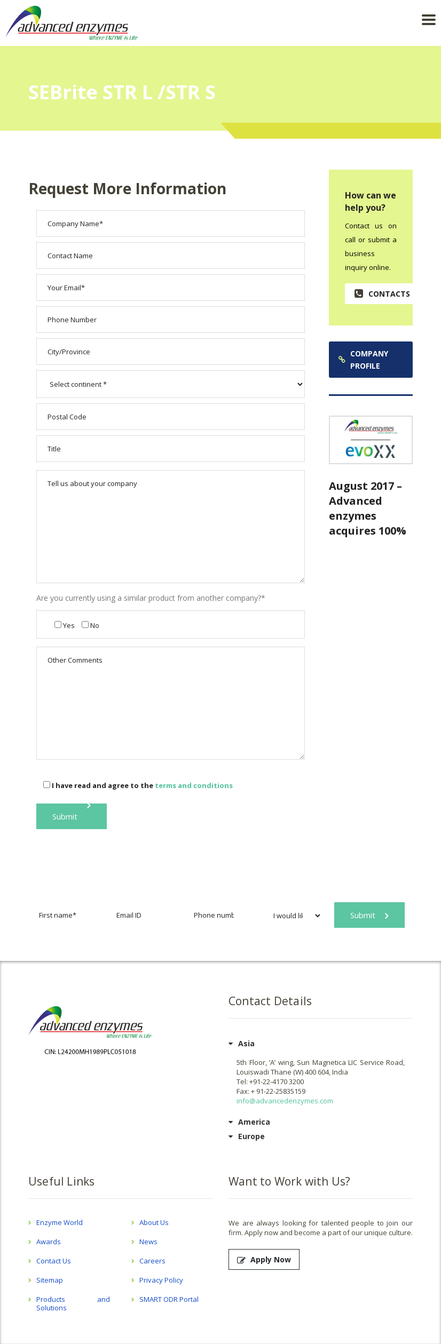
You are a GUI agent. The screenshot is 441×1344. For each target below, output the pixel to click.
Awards (48, 1241)
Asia (246, 1043)
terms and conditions (194, 785)
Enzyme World (59, 1222)
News (148, 1241)
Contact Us (53, 1260)
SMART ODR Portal (169, 1299)
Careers (152, 1260)
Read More (371, 477)
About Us (154, 1222)
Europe (251, 1136)
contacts (382, 294)
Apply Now (264, 1259)
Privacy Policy (161, 1280)
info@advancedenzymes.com (285, 1101)
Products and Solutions (73, 1303)
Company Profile (363, 359)
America (254, 1122)
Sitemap (49, 1280)
